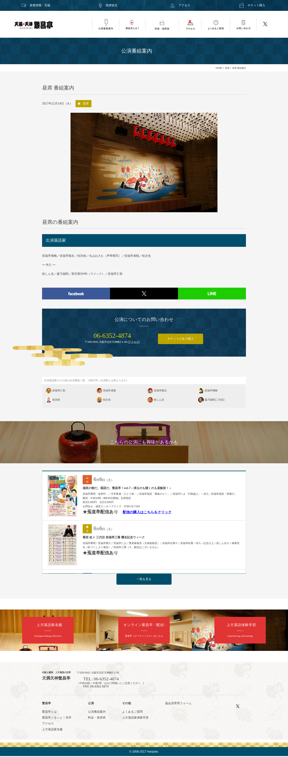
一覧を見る (144, 579)
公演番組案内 (97, 712)
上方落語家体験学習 (135, 718)
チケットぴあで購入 (180, 339)
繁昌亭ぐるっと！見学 (56, 718)
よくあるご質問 (132, 712)
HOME (219, 68)
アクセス (180, 5)
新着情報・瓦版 (36, 5)
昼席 (227, 68)
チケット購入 (252, 5)
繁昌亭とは (49, 712)
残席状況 (108, 5)
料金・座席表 (97, 718)
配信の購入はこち (137, 510)
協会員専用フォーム (178, 704)
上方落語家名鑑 (52, 730)
